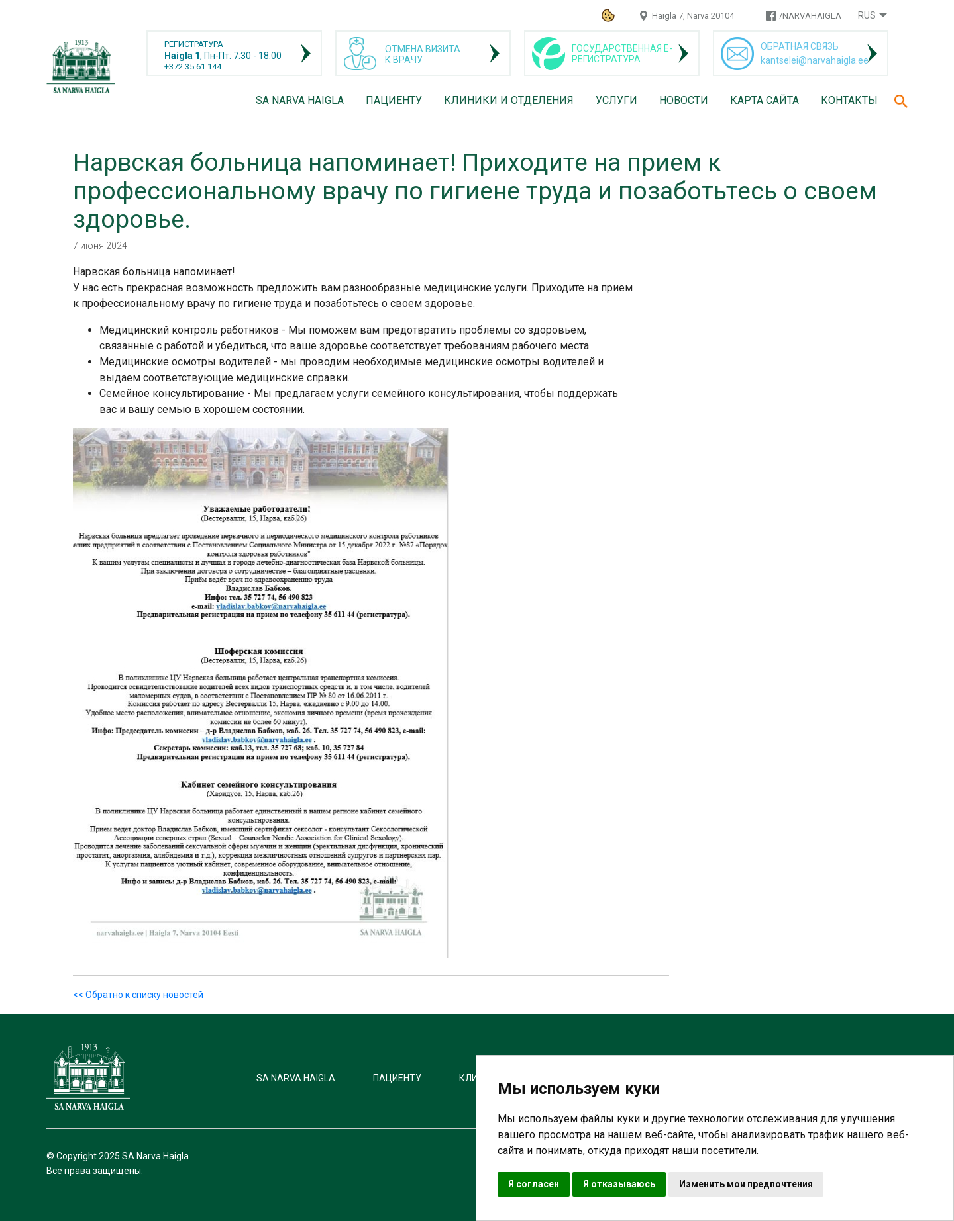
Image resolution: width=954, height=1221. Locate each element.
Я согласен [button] (533, 1184)
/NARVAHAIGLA (810, 16)
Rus (867, 15)
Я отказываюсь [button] (619, 1184)
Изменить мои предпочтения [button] (746, 1184)
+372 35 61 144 (192, 66)
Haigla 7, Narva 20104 (693, 16)
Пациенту (394, 100)
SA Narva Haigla (300, 100)
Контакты (849, 100)
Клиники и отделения (509, 100)
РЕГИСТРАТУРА (193, 44)
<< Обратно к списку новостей (138, 994)
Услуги (616, 100)
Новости (683, 100)
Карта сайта (764, 100)
